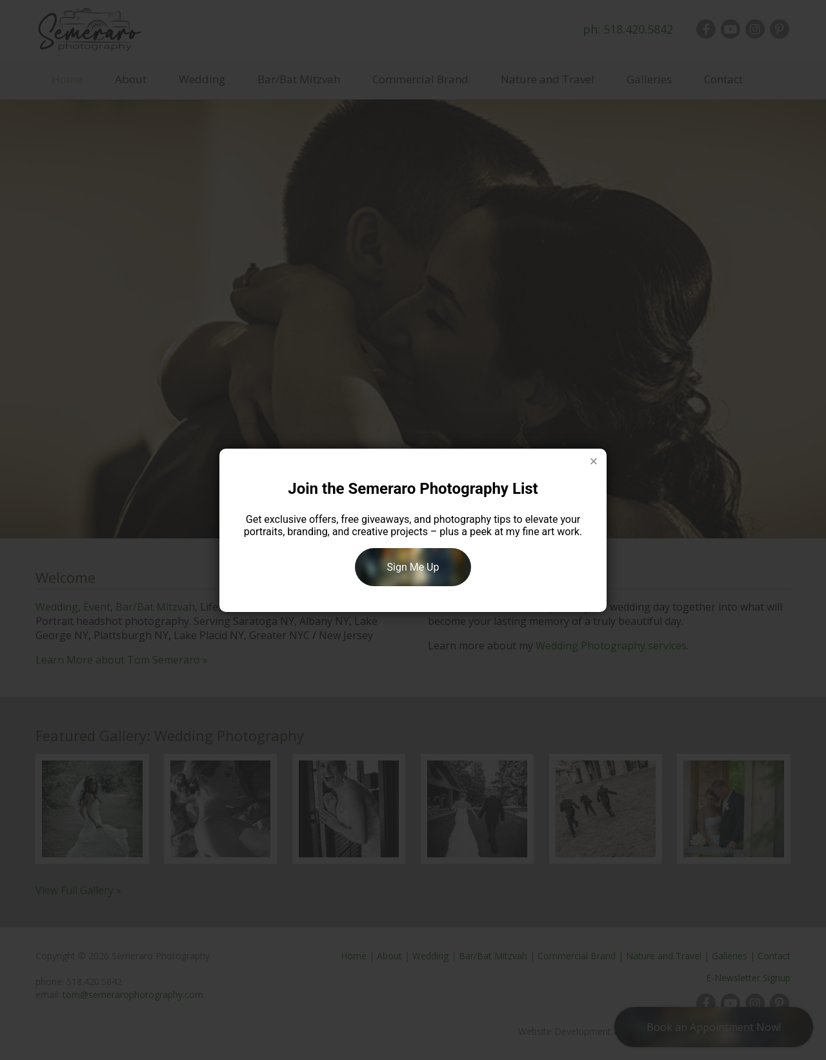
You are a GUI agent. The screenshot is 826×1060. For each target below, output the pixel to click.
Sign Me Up (413, 567)
